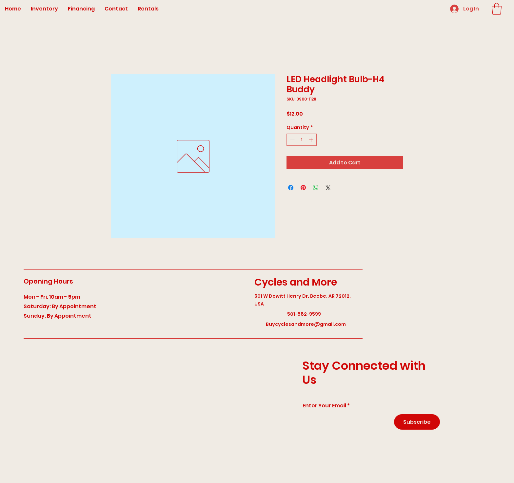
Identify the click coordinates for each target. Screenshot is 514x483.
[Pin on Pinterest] (303, 188)
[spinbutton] (301, 139)
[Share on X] (328, 188)
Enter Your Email (324, 405)
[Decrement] (291, 139)
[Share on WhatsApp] (316, 188)
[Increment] (311, 139)
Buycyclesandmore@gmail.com (306, 324)
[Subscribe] (417, 422)
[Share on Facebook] (291, 188)
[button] (497, 9)
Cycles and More (295, 282)
